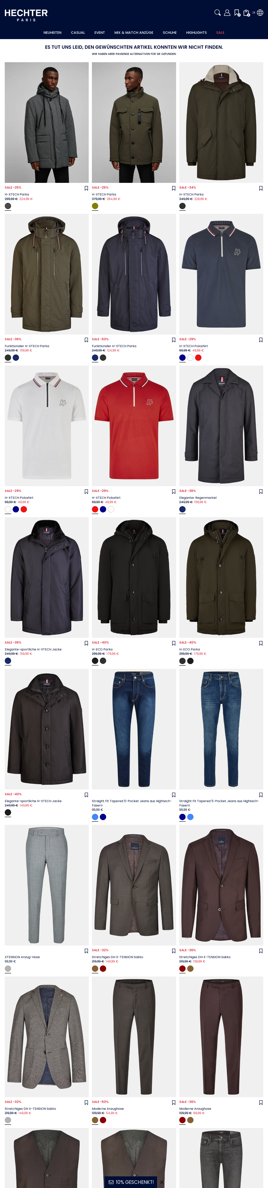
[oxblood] (103, 968)
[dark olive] (95, 206)
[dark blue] (103, 817)
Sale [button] (220, 32)
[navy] (95, 817)
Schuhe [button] (170, 32)
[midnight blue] (182, 357)
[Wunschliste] (86, 188)
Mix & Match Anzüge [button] (133, 32)
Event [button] (99, 32)
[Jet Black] (95, 661)
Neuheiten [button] (52, 32)
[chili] (198, 357)
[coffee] (95, 968)
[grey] (8, 968)
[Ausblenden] (161, 1182)
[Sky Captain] (16, 357)
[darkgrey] (8, 206)
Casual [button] (78, 32)
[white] (190, 357)
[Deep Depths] (182, 206)
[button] (218, 12)
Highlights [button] (196, 32)
